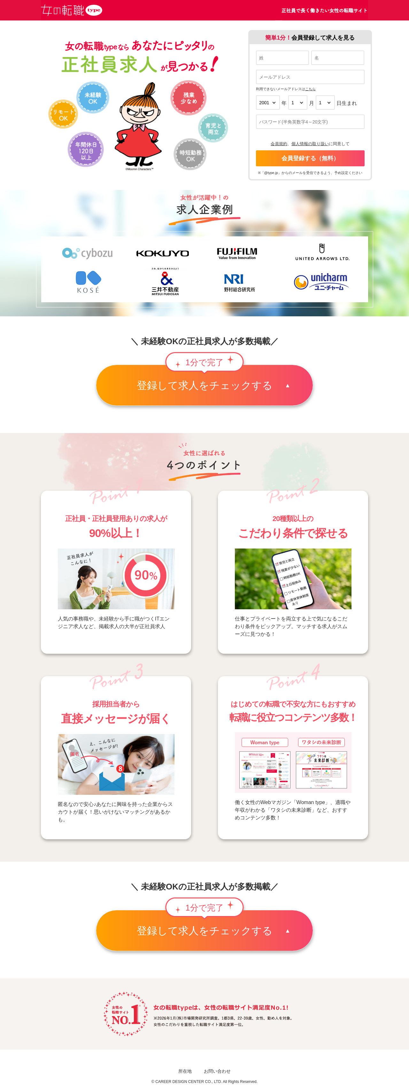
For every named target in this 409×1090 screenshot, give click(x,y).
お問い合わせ (217, 1071)
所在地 (185, 1071)
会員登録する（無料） (310, 158)
